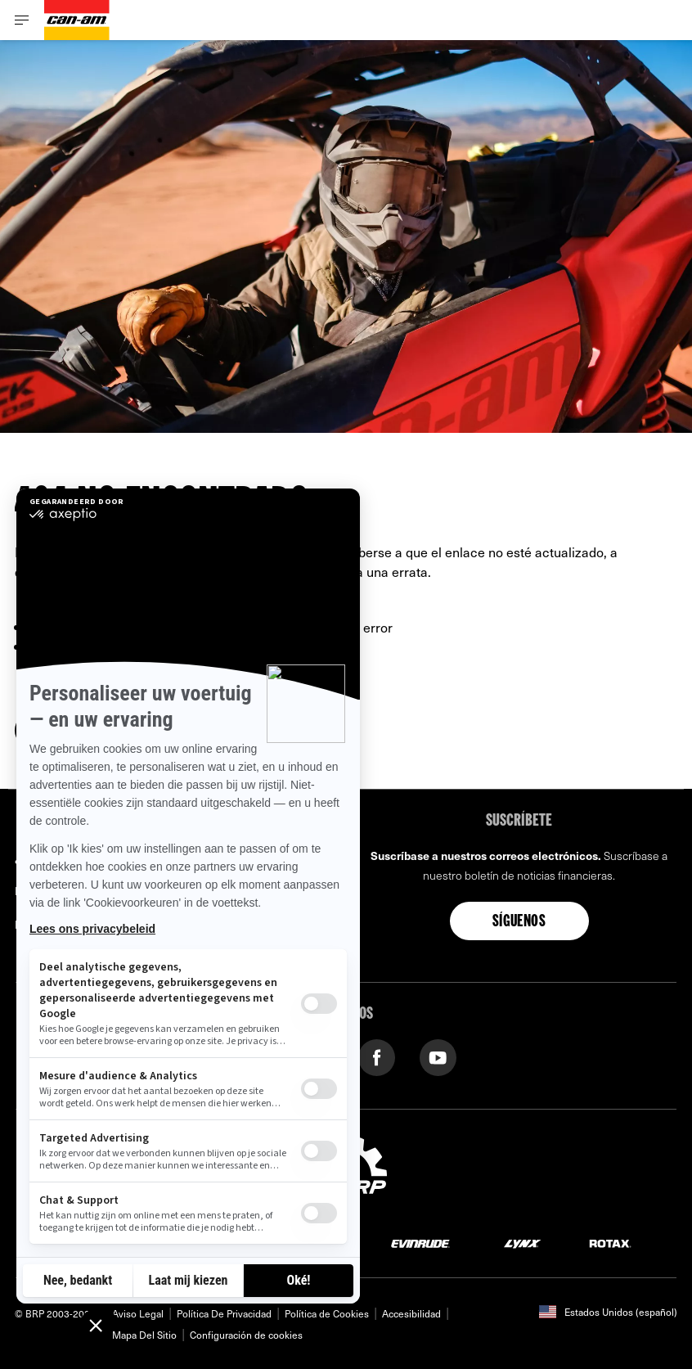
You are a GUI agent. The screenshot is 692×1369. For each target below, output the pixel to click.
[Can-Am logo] (77, 20)
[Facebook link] (376, 1056)
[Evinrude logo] (420, 1242)
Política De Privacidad (224, 1313)
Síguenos (519, 922)
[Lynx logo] (523, 1242)
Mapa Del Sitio (144, 1334)
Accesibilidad (411, 1313)
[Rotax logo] (610, 1242)
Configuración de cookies (246, 1334)
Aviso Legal (138, 1313)
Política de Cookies (327, 1313)
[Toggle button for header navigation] (22, 20)
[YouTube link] (438, 1056)
